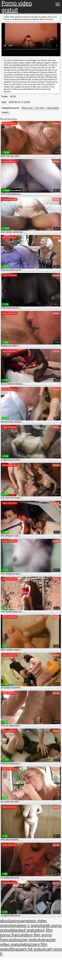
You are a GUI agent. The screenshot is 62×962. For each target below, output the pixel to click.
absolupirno (10, 920)
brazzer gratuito (29, 939)
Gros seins (39, 108)
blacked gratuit (25, 930)
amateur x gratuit (27, 925)
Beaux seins (27, 108)
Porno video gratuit (16, 6)
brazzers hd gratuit (28, 949)
